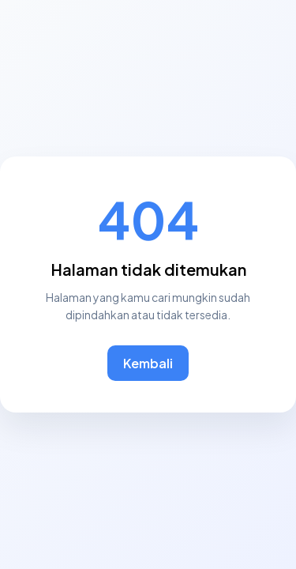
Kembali (148, 363)
